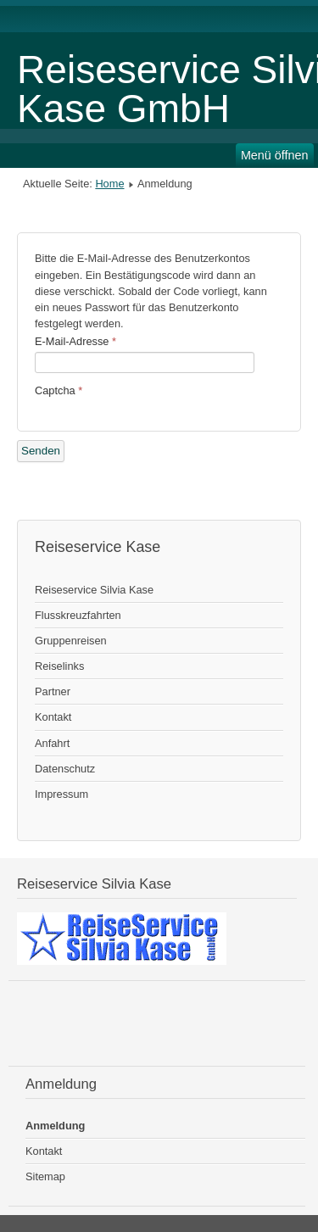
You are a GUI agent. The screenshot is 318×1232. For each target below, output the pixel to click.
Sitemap (45, 1176)
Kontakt (53, 717)
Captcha (58, 390)
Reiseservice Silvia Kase (94, 589)
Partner (52, 691)
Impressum (61, 794)
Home (109, 183)
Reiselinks (59, 666)
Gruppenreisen (71, 640)
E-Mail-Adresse (75, 341)
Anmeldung (55, 1125)
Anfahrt (52, 743)
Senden (40, 450)
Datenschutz (65, 768)
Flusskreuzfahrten (78, 615)
